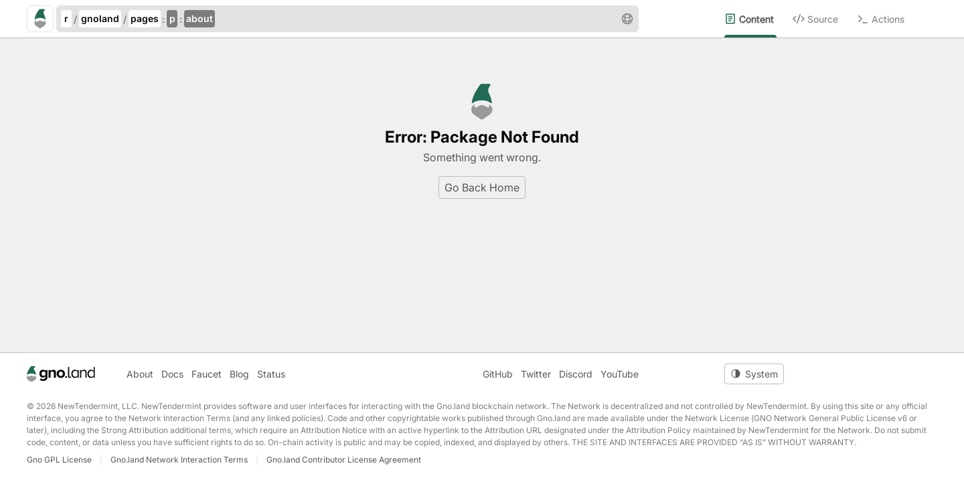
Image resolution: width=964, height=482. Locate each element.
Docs (172, 374)
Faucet (206, 374)
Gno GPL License (59, 460)
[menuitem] (758, 18)
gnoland (100, 18)
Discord (575, 374)
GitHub (498, 374)
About (140, 374)
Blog (239, 374)
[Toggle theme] (754, 374)
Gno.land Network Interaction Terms (179, 460)
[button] (627, 18)
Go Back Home (482, 187)
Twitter (536, 374)
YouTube (619, 374)
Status (271, 374)
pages (145, 18)
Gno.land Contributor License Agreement (343, 460)
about (199, 18)
